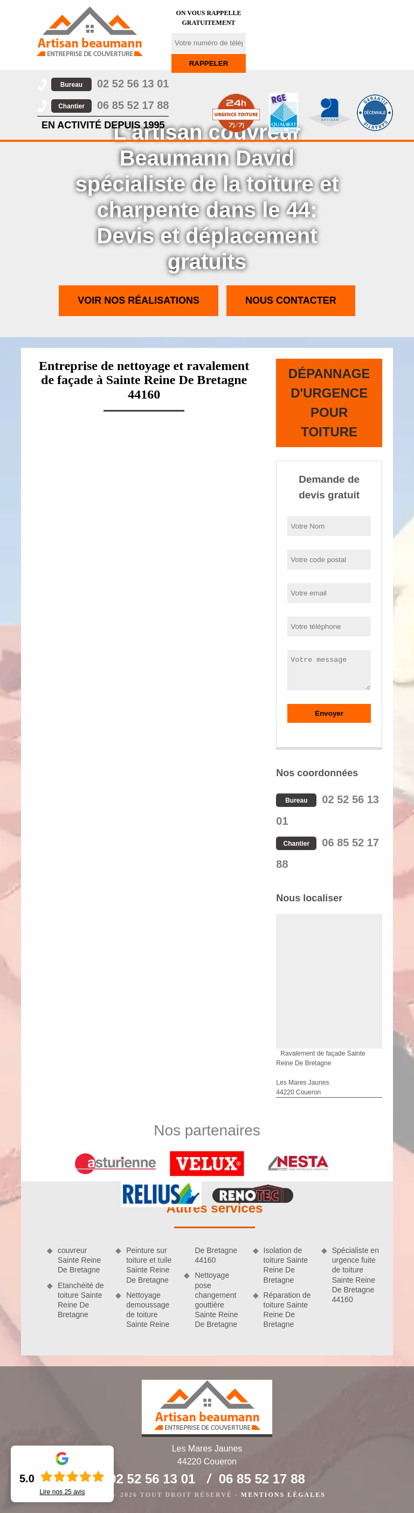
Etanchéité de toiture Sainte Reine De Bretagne (81, 1300)
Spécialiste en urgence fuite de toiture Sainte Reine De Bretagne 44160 (355, 1275)
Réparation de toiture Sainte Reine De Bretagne (287, 1310)
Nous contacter (290, 300)
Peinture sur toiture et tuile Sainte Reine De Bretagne (148, 1265)
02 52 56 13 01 (110, 84)
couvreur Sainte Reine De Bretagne (79, 1260)
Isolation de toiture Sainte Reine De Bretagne (286, 1265)
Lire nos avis (62, 1492)
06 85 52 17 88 (110, 105)
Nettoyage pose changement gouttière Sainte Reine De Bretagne (216, 1300)
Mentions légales (283, 1494)
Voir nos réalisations (138, 300)
